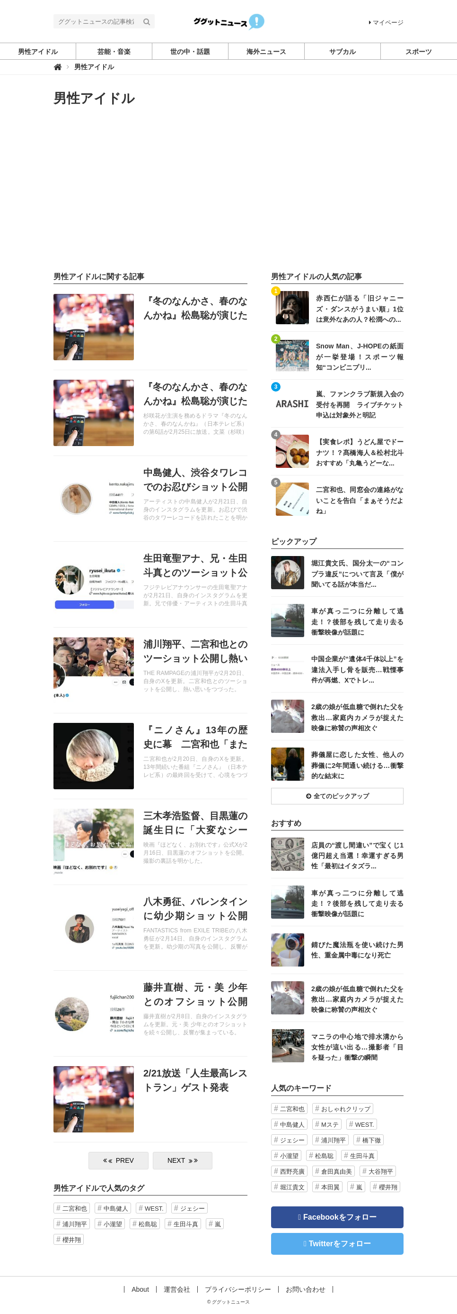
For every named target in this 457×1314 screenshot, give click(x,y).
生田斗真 (186, 1224)
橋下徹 (371, 1140)
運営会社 (177, 1289)
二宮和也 (74, 1208)
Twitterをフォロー (340, 1244)
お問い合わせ (305, 1289)
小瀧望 (113, 1224)
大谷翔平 (381, 1171)
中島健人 (116, 1208)
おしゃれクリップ (345, 1109)
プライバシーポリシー (238, 1289)
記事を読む (150, 327)
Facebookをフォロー (340, 1217)
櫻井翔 (71, 1239)
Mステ (330, 1124)
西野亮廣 (292, 1171)
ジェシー (192, 1208)
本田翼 (330, 1187)
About (140, 1289)
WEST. (154, 1208)
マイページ (386, 22)
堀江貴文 (292, 1187)
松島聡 (148, 1224)
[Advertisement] (228, 189)
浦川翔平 (74, 1224)
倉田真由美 (336, 1171)
